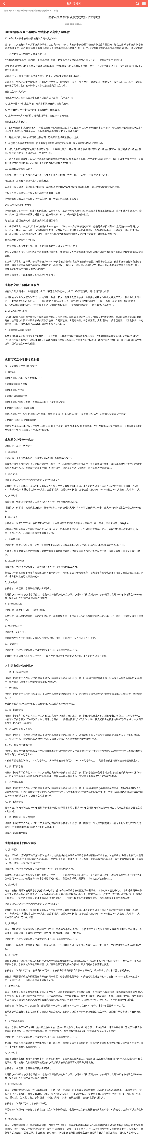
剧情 (19, 10)
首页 (6, 10)
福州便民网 (74, 3)
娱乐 (12, 10)
